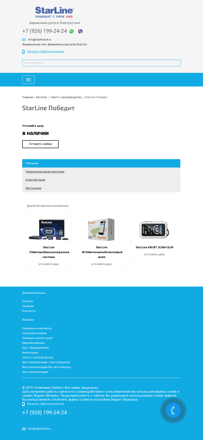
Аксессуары (30, 352)
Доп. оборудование (35, 347)
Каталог (41, 97)
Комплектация (35, 179)
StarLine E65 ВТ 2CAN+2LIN (154, 247)
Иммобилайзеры (33, 342)
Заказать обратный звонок (43, 52)
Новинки (28, 306)
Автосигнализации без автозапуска (46, 367)
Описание (32, 163)
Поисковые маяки (34, 333)
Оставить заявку (40, 143)
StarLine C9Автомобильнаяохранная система (49, 252)
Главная (27, 97)
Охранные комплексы (37, 328)
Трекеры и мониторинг (37, 338)
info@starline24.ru (39, 39)
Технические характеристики (45, 171)
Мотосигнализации (35, 372)
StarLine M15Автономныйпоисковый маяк (102, 252)
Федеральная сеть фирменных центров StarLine (54, 44)
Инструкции (33, 188)
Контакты (29, 311)
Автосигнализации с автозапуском (46, 362)
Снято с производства (66, 97)
